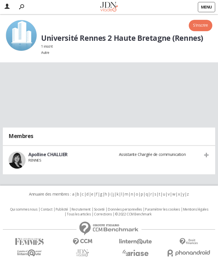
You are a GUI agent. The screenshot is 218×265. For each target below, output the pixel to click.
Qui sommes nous (23, 209)
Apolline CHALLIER (48, 154)
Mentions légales (195, 209)
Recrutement (81, 209)
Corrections (103, 214)
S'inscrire (200, 25)
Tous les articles (79, 214)
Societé (99, 209)
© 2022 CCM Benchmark (133, 214)
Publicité (62, 209)
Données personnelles (125, 209)
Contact (46, 209)
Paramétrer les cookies (162, 209)
